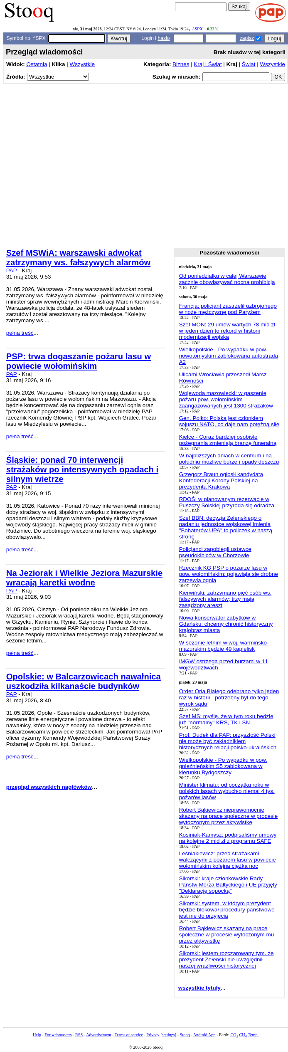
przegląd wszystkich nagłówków (49, 787)
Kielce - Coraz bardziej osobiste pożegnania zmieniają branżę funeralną (228, 440)
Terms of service (129, 1034)
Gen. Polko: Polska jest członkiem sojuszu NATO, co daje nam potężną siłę (229, 421)
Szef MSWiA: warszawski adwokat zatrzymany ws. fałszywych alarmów (78, 257)
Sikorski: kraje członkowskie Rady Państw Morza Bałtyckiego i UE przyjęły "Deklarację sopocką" (228, 884)
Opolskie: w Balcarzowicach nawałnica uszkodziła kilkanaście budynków (83, 681)
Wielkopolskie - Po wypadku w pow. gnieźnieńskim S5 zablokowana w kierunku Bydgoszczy (223, 766)
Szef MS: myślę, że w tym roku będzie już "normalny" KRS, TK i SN (226, 719)
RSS (79, 1034)
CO (234, 1034)
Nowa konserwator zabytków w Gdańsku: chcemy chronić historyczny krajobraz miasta (226, 624)
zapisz (247, 38)
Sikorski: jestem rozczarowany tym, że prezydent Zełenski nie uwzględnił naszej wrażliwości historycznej (226, 959)
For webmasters (57, 1034)
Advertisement (98, 1034)
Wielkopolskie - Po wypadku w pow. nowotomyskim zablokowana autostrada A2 (228, 355)
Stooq (185, 1034)
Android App (204, 1034)
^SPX (197, 29)
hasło (164, 38)
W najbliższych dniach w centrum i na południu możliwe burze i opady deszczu (229, 458)
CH (243, 1034)
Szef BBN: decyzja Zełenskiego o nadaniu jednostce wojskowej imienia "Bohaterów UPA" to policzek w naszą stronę (225, 527)
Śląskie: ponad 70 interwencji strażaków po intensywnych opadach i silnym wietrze (82, 469)
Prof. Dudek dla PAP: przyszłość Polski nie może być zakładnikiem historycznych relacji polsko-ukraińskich (228, 741)
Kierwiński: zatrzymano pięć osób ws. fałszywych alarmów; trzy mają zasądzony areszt (225, 599)
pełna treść (20, 333)
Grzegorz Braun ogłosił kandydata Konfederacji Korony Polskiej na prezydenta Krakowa (221, 480)
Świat (249, 64)
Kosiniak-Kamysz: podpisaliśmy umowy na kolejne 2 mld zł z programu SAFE (228, 838)
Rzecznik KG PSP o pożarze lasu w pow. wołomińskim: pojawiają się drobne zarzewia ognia (228, 574)
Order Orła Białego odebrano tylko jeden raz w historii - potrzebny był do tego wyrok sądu (229, 697)
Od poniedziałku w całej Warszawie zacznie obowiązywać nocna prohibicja (227, 279)
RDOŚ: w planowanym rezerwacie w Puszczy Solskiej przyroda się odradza (226, 502)
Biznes (180, 64)
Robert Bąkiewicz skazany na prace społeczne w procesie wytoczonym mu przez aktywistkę (226, 934)
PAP (11, 270)
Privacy (152, 1034)
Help (37, 1034)
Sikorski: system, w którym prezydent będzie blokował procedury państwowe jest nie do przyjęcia (227, 909)
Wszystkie (82, 64)
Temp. (253, 1034)
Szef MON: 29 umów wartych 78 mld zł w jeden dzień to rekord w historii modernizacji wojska (227, 330)
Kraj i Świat (208, 64)
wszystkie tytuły (199, 988)
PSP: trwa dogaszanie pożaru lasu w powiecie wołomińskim (78, 361)
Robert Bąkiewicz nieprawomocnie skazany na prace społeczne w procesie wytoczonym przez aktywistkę (228, 816)
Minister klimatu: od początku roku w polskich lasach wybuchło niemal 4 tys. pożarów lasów (227, 791)
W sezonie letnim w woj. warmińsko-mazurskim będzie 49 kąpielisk (224, 646)
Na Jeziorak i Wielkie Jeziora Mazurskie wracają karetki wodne (84, 577)
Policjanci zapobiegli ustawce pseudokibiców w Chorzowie (215, 552)
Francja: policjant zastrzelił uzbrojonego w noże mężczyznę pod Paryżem (228, 309)
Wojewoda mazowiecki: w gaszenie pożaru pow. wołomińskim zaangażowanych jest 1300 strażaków (226, 399)
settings (168, 1034)
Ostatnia (36, 64)
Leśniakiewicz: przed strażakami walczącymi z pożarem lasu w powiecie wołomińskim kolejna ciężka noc (227, 859)
